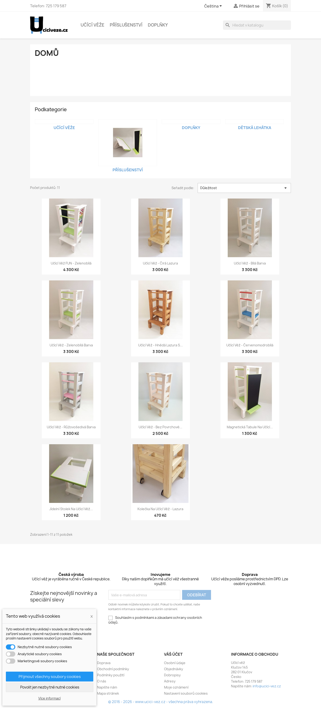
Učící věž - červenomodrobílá (249, 345)
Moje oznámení (176, 687)
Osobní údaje (174, 663)
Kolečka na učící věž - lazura (160, 509)
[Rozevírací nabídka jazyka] (213, 6)
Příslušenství (126, 25)
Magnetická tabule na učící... (250, 427)
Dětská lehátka (254, 127)
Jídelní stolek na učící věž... (71, 509)
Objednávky (173, 669)
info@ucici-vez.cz (267, 686)
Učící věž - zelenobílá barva (71, 345)
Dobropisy (172, 675)
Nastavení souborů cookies (186, 693)
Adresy (170, 681)
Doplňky (158, 25)
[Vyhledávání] (257, 25)
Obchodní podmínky (113, 669)
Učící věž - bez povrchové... (160, 427)
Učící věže (92, 25)
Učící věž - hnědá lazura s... (160, 345)
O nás (101, 681)
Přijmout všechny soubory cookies (50, 676)
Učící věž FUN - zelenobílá (71, 263)
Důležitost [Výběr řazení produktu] (244, 188)
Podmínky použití (110, 675)
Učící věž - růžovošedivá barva (71, 427)
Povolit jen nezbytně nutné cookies (49, 687)
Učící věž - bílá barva (250, 263)
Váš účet (173, 654)
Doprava (103, 663)
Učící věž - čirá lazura (160, 263)
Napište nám (107, 687)
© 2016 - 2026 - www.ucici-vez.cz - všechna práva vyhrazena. (160, 701)
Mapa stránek (108, 693)
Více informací (49, 698)
